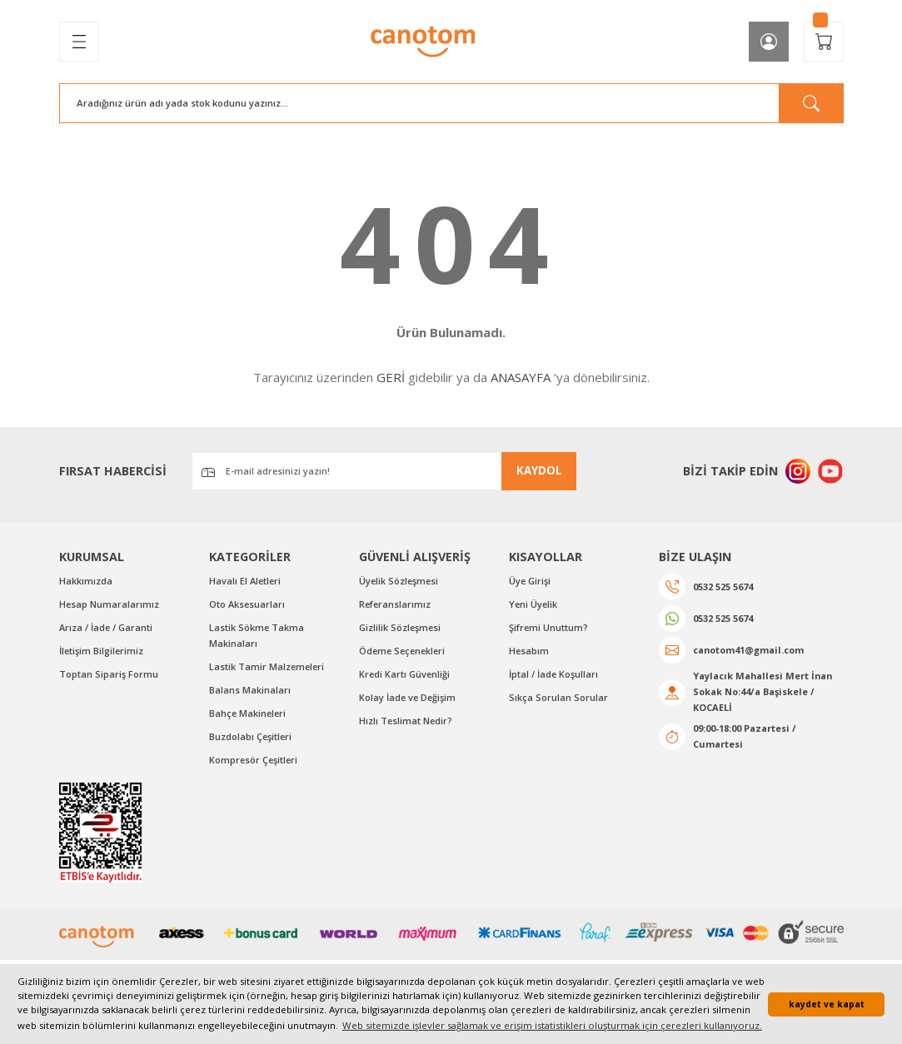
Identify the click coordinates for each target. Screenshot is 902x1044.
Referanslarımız (395, 605)
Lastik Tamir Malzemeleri (267, 669)
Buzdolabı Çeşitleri (251, 739)
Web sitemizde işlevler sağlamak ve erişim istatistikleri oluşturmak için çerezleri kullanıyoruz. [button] (552, 1025)
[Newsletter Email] (384, 471)
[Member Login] (769, 42)
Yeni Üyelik (534, 605)
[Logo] (424, 41)
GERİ (390, 377)
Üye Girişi (530, 581)
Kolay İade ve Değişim (409, 700)
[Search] (451, 103)
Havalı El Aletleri (246, 581)
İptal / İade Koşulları (554, 676)
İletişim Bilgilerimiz (103, 653)
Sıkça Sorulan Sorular (558, 700)
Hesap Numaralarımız (110, 605)
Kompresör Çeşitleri (255, 764)
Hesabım (529, 653)
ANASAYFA (521, 377)
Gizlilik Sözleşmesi (401, 629)
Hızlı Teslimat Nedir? (407, 724)
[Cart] (824, 42)
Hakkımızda (85, 581)
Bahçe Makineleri (248, 716)
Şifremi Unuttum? (549, 629)
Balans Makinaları (250, 692)
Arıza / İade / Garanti (106, 629)
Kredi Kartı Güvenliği (405, 676)
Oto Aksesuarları (248, 605)
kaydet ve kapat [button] (827, 1004)
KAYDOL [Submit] (539, 470)
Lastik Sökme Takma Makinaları (257, 637)
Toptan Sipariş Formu (109, 676)
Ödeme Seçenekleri (404, 653)
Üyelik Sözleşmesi (400, 581)
